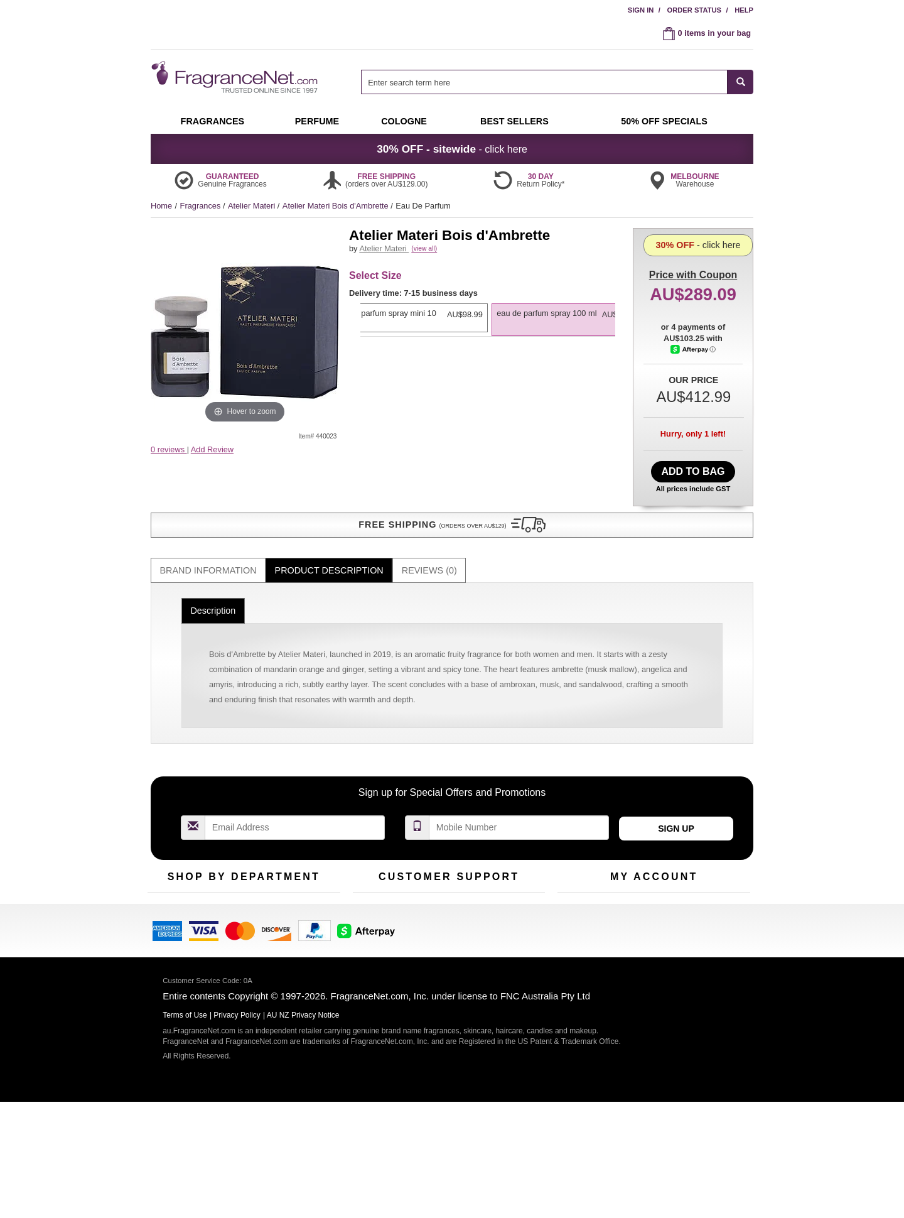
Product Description (329, 532)
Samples (232, 892)
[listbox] (488, 334)
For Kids (297, 873)
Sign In (641, 10)
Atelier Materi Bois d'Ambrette (336, 205)
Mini (289, 911)
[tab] (208, 532)
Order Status (694, 10)
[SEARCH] (740, 82)
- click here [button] (452, 149)
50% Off (231, 873)
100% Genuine (514, 873)
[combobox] (557, 82)
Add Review (212, 449)
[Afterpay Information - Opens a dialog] (693, 400)
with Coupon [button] (693, 247)
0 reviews (169, 449)
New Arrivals (304, 892)
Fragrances (201, 205)
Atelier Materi (252, 205)
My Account (578, 873)
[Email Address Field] (295, 789)
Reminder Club (654, 892)
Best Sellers (238, 911)
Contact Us (372, 892)
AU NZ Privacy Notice (303, 1137)
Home (161, 205)
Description (212, 572)
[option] (485, 328)
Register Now (581, 892)
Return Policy (446, 873)
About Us (369, 911)
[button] (245, 474)
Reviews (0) (429, 532)
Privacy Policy (237, 1137)
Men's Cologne (174, 923)
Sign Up (676, 790)
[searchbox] (544, 82)
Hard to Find (304, 931)
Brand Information (208, 532)
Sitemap (502, 911)
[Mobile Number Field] (519, 789)
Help (743, 10)
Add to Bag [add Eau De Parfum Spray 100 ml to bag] (692, 468)
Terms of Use (510, 892)
